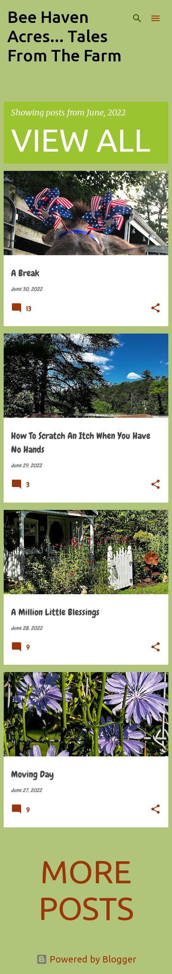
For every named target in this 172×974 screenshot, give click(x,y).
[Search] (137, 18)
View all (80, 140)
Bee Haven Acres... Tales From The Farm (64, 36)
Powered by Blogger (86, 959)
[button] (155, 308)
